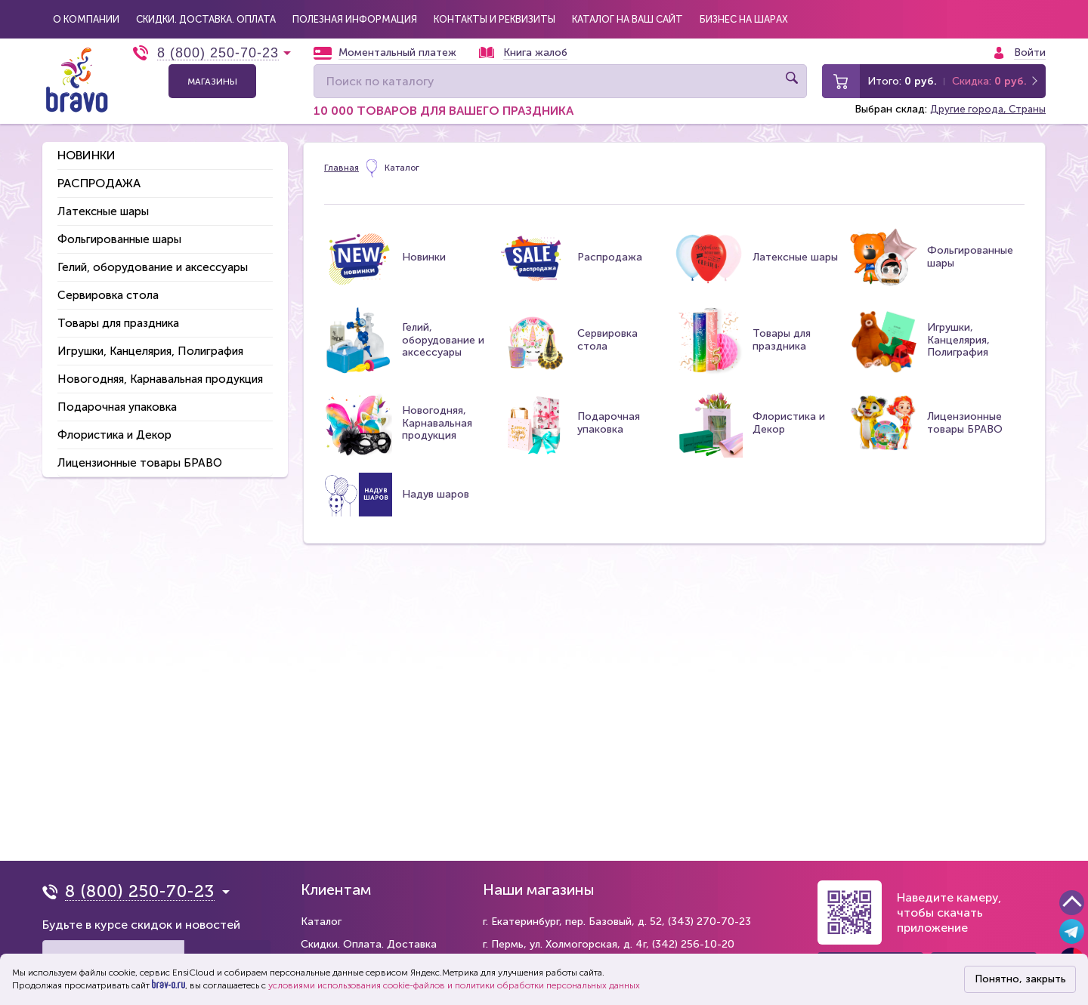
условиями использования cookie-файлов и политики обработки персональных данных (454, 985)
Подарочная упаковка (117, 398)
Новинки (86, 147)
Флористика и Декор (114, 426)
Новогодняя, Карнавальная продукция (160, 371)
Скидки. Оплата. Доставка (369, 944)
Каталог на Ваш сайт (557, 15)
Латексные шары (103, 203)
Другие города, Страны (986, 102)
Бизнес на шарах (659, 15)
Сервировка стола (108, 287)
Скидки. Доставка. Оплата (188, 15)
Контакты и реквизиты (440, 15)
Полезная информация (318, 15)
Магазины (212, 74)
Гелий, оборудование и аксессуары (152, 259)
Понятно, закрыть (1020, 979)
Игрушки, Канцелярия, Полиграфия (150, 343)
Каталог (321, 921)
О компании (81, 15)
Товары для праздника (118, 315)
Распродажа (99, 175)
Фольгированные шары (119, 231)
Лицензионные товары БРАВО (139, 454)
